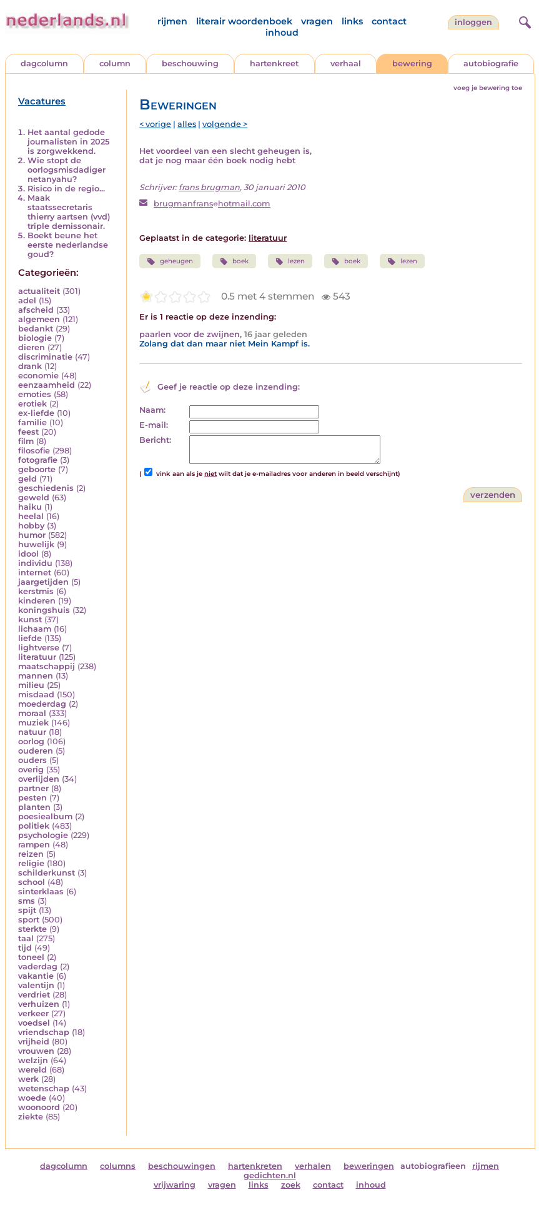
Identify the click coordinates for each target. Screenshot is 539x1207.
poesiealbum (45, 816)
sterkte (32, 929)
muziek (33, 722)
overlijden (38, 779)
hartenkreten (255, 1166)
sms (26, 901)
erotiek (32, 403)
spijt (27, 910)
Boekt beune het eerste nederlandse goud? (67, 245)
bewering (412, 63)
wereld (32, 1069)
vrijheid (33, 1041)
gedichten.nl (270, 1175)
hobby (31, 525)
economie (38, 375)
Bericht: (155, 440)
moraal (32, 713)
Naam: (152, 410)
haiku (30, 507)
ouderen (35, 750)
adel (27, 300)
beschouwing (190, 63)
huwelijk (36, 544)
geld (27, 478)
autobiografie (490, 63)
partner (33, 788)
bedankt (35, 328)
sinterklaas (41, 891)
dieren (31, 347)
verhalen (313, 1166)
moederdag (42, 704)
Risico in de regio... (66, 188)
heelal (31, 516)
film (26, 441)
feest (28, 432)
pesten (32, 797)
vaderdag (37, 966)
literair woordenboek (244, 21)
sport (28, 919)
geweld (33, 497)
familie (32, 422)
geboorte (37, 469)
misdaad (36, 694)
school (31, 882)
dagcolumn (44, 63)
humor (32, 535)
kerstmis (36, 591)
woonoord (39, 1107)
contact (389, 21)
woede (32, 1098)
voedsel (34, 1023)
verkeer (33, 1013)
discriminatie (45, 356)
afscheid (36, 310)
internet (34, 572)
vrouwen (36, 1051)
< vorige (155, 124)
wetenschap (43, 1088)
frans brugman (209, 187)
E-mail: (153, 425)
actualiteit (39, 291)
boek (234, 261)
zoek (290, 1184)
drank (30, 366)
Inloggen (473, 22)
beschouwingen (181, 1166)
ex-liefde (36, 413)
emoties (34, 394)
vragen (317, 21)
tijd (25, 947)
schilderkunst (46, 872)
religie (31, 863)
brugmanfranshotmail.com (212, 203)
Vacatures (42, 101)
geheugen (169, 261)
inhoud (282, 32)
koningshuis (44, 610)
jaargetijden (43, 582)
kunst (30, 619)
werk (28, 1079)
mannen (35, 675)
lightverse (38, 647)
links (352, 21)
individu (35, 563)
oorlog (31, 741)
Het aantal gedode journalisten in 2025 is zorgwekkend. (68, 142)
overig (31, 769)
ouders (32, 760)
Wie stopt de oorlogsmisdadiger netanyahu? (66, 170)
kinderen (37, 600)
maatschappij (46, 666)
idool (28, 553)
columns (118, 1166)
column (115, 63)
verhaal (345, 63)
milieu (31, 685)
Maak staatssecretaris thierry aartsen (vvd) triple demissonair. (68, 212)
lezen (290, 261)
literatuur (37, 657)
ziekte (30, 1116)
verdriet (34, 994)
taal (26, 938)
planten (34, 807)
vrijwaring (174, 1184)
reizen (31, 854)
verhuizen (38, 1004)
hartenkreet (274, 63)
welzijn (33, 1060)
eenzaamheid (46, 385)
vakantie (36, 976)
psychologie (43, 835)
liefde (30, 638)
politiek (33, 826)
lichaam (34, 629)
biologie (35, 338)
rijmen (172, 21)
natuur (32, 732)
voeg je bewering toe (487, 88)
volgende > (224, 124)
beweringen (369, 1166)
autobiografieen (433, 1166)
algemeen (39, 319)
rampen (34, 844)
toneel (31, 957)
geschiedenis (46, 488)
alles (186, 124)
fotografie (37, 460)
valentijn (36, 985)
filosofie (34, 450)
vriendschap (43, 1032)
